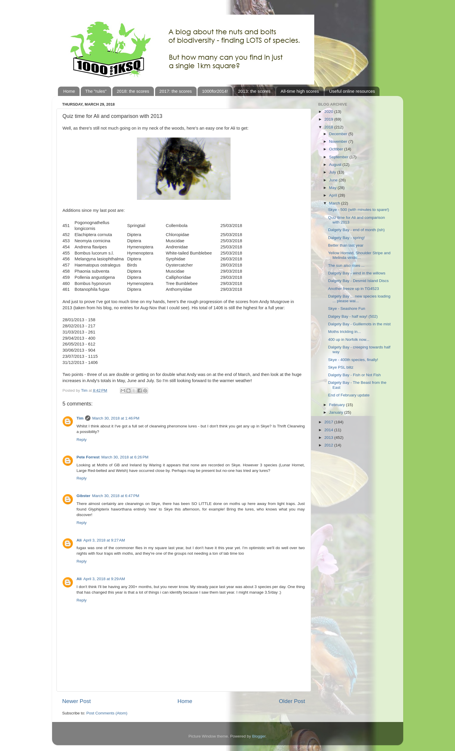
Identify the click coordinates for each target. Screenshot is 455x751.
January (336, 412)
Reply (82, 439)
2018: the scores (133, 91)
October (336, 149)
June (334, 180)
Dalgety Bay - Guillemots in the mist (359, 324)
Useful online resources (352, 91)
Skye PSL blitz (340, 367)
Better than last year (345, 245)
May (333, 187)
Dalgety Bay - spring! (346, 238)
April (333, 195)
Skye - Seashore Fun (346, 308)
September (339, 157)
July (333, 172)
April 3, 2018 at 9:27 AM (104, 540)
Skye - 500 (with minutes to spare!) (358, 209)
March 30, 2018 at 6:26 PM (124, 457)
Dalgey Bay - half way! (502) (353, 316)
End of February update (349, 395)
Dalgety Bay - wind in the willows (356, 273)
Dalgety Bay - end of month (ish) (356, 230)
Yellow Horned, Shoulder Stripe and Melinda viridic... (359, 255)
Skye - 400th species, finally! (353, 360)
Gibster (83, 496)
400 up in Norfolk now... (348, 339)
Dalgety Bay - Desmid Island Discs (358, 281)
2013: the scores (254, 91)
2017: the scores (175, 91)
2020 (329, 111)
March (335, 203)
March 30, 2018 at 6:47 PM (115, 496)
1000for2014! (215, 91)
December (338, 134)
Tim (80, 418)
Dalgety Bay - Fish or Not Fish (354, 375)
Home (69, 91)
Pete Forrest (88, 457)
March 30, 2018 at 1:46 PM (115, 418)
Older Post (292, 701)
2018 (329, 127)
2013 (329, 437)
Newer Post (76, 701)
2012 (329, 445)
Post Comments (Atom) (106, 713)
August (336, 164)
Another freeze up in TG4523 (353, 288)
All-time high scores (300, 91)
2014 (329, 430)
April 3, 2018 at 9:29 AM (104, 579)
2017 (329, 422)
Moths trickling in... (344, 331)
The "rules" (96, 91)
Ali (79, 540)
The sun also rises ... (346, 265)
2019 (329, 119)
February (337, 405)
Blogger (259, 736)
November (338, 141)
